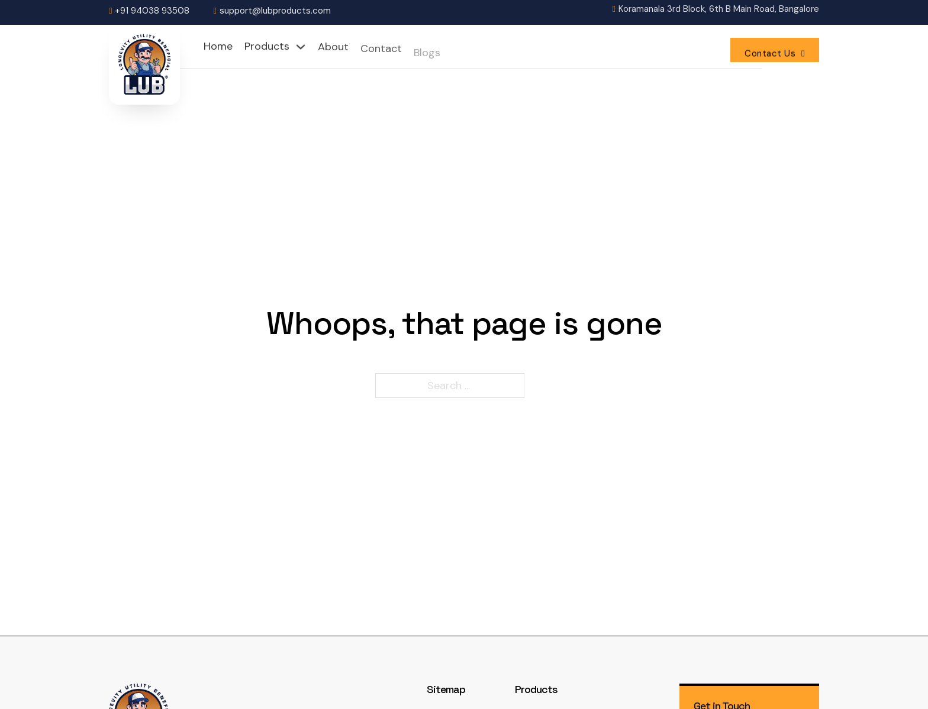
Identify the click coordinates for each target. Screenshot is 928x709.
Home (218, 46)
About (333, 48)
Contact (381, 51)
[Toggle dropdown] (300, 46)
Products (266, 47)
